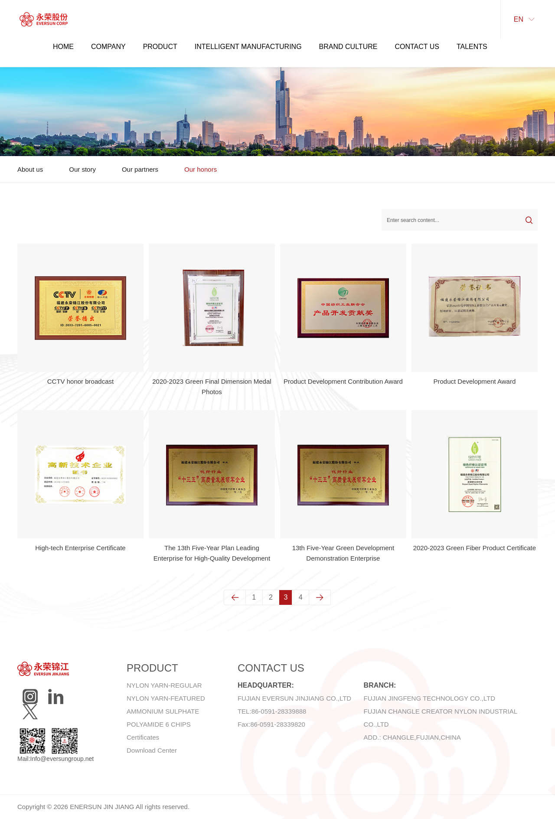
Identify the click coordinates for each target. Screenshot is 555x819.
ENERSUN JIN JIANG (102, 806)
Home (63, 46)
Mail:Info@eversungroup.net (55, 758)
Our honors (200, 169)
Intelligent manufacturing (248, 46)
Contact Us (417, 46)
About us (30, 169)
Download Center (152, 750)
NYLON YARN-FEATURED (166, 698)
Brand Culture (348, 46)
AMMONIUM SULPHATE (163, 711)
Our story (82, 169)
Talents (472, 46)
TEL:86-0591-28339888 (272, 711)
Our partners (140, 169)
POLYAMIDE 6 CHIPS (159, 724)
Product (160, 46)
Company (108, 46)
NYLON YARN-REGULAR (164, 685)
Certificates (143, 737)
